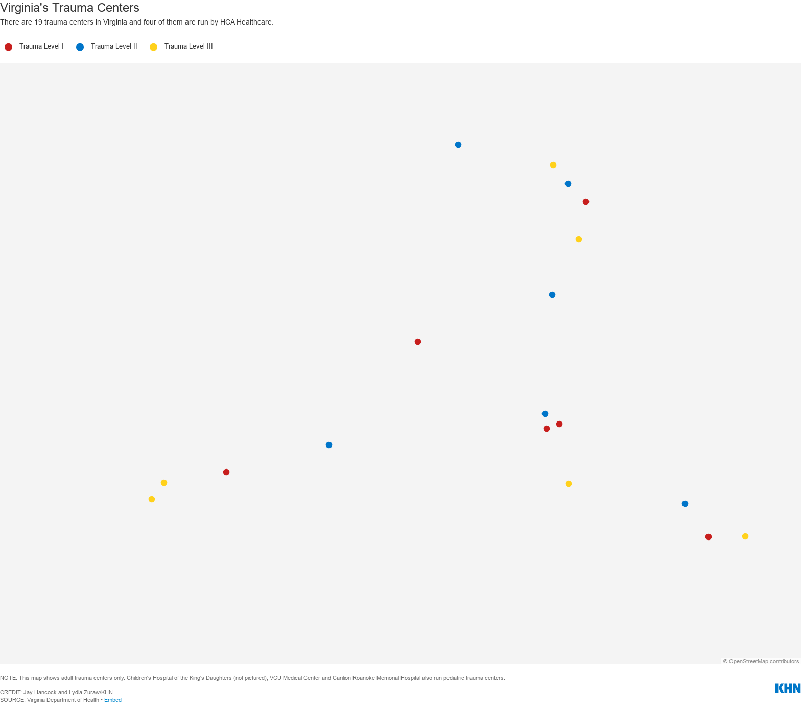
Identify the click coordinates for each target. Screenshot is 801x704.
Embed (113, 700)
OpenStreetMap (748, 661)
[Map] (400, 363)
